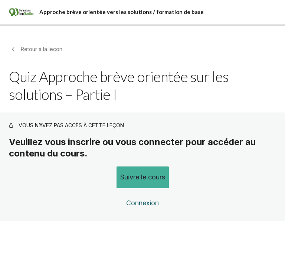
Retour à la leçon (35, 49)
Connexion (142, 203)
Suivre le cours (142, 177)
